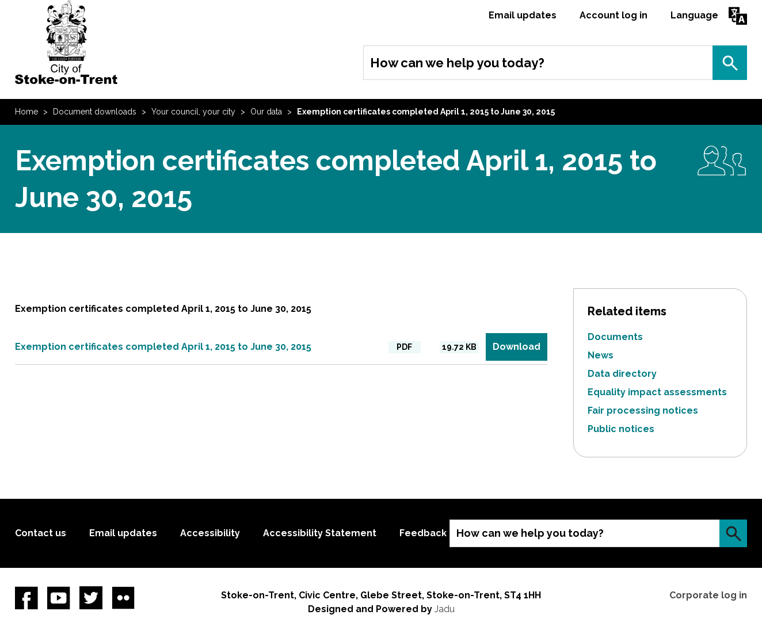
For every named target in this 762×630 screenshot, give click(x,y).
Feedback (423, 533)
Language (694, 15)
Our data (266, 111)
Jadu (445, 609)
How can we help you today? (457, 63)
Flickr (123, 597)
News (601, 355)
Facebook (26, 597)
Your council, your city (193, 111)
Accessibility (210, 533)
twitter (90, 597)
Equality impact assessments (657, 392)
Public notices (621, 428)
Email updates (523, 15)
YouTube (58, 597)
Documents (615, 336)
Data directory (622, 373)
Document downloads (94, 111)
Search (730, 62)
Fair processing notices (643, 410)
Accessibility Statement (319, 533)
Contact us (40, 533)
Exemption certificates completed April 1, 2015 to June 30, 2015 (163, 346)
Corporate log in (708, 595)
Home (26, 111)
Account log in (613, 15)
